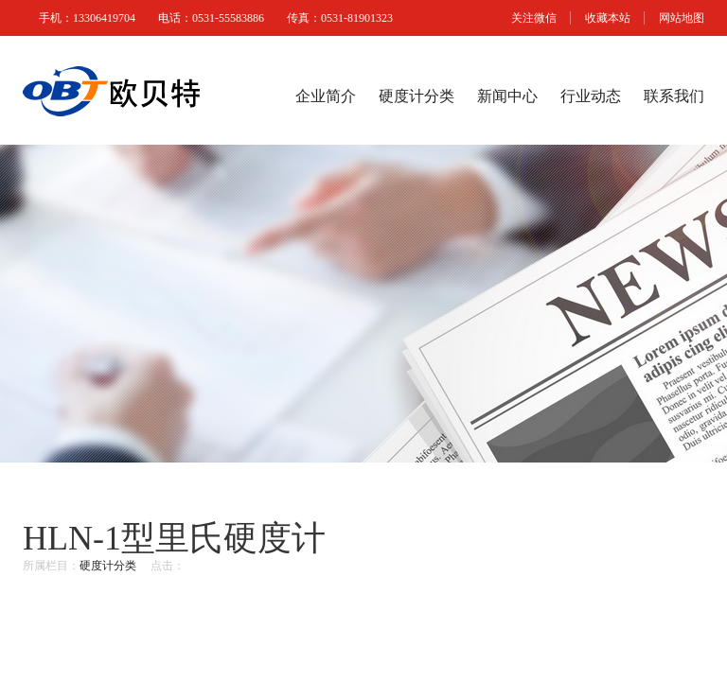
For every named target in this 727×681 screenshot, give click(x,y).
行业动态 (590, 96)
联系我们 (674, 96)
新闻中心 (507, 96)
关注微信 (534, 18)
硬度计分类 (416, 96)
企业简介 (325, 96)
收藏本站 (607, 18)
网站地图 (681, 18)
